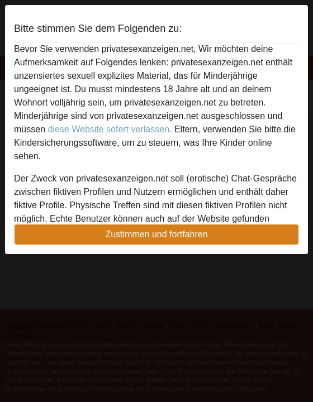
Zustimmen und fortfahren (156, 234)
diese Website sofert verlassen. (110, 129)
